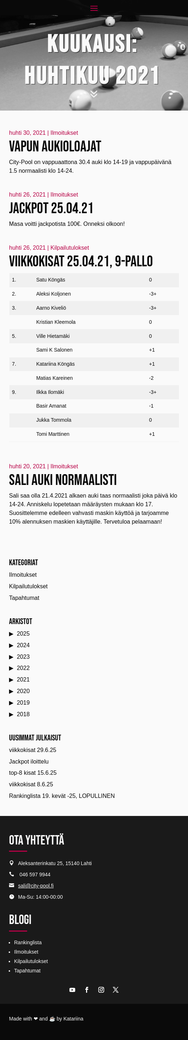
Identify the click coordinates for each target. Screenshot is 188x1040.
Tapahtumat (24, 598)
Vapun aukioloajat (55, 147)
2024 (23, 645)
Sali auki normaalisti (63, 480)
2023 (23, 657)
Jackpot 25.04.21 (51, 209)
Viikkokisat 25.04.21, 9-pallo (81, 262)
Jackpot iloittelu (28, 761)
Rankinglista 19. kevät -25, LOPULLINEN (62, 796)
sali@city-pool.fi (36, 886)
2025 (23, 634)
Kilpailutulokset (69, 248)
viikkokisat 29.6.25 (32, 750)
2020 (23, 691)
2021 (23, 679)
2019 (23, 703)
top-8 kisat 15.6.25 (33, 773)
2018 (23, 714)
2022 (23, 668)
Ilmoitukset (64, 133)
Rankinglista (28, 942)
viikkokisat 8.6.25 (31, 784)
